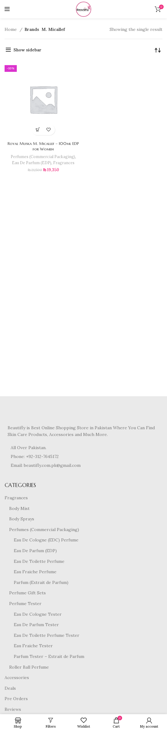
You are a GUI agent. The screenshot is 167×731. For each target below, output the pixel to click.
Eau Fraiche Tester (33, 645)
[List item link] (83, 456)
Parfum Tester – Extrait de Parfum (49, 656)
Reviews (13, 709)
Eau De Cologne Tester (38, 614)
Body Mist (19, 508)
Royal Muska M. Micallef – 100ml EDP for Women (43, 146)
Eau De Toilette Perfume (39, 561)
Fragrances (63, 162)
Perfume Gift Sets (27, 593)
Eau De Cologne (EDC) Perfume (46, 540)
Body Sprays (21, 519)
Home (11, 29)
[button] (38, 129)
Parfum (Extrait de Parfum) (41, 582)
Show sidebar (27, 50)
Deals (10, 688)
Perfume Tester (25, 603)
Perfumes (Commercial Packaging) (43, 156)
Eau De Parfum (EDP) (31, 162)
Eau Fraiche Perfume (35, 571)
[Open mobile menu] (7, 9)
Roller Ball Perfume (29, 667)
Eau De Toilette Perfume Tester (46, 635)
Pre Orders (16, 698)
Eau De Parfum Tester (36, 624)
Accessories (17, 677)
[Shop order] (157, 49)
